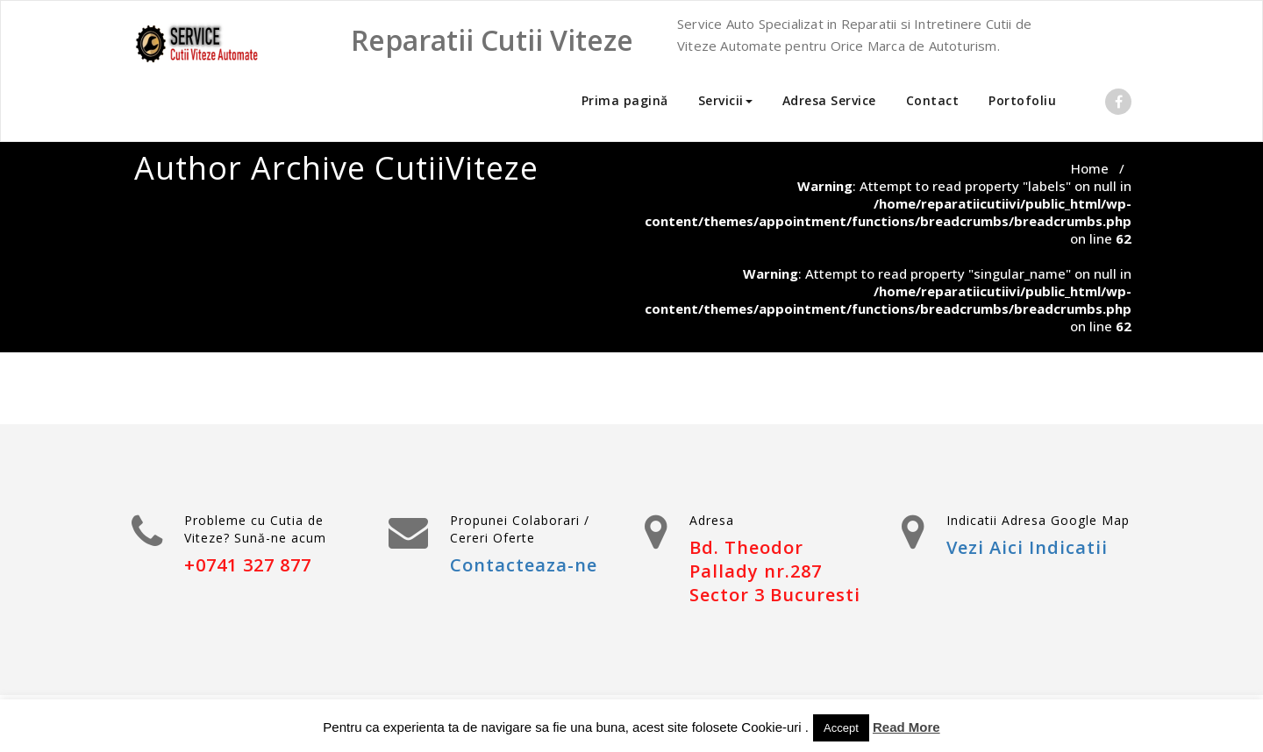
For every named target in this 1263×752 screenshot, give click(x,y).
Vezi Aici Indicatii (1027, 547)
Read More (906, 727)
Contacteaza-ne (523, 565)
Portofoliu (1022, 100)
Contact (933, 100)
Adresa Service (829, 100)
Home (1090, 168)
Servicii (725, 100)
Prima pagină (625, 100)
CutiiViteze (457, 167)
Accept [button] (841, 727)
